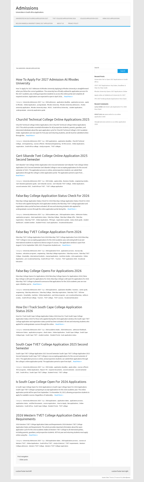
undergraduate (21, 110)
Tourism (58, 259)
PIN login (52, 220)
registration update (62, 220)
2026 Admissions (66, 329)
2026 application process (70, 440)
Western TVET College (36, 446)
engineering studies (81, 181)
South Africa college (31, 146)
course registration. (49, 403)
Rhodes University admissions (70, 105)
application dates (63, 400)
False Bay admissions (32, 292)
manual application (52, 256)
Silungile (97, 122)
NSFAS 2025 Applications (111, 18)
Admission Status (81, 214)
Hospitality (25, 256)
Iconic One (105, 477)
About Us (60, 23)
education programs (29, 253)
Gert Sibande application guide (26, 183)
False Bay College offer (67, 217)
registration (20, 146)
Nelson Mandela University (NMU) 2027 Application (34, 23)
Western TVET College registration (56, 446)
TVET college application (54, 186)
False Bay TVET (30, 220)
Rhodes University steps (39, 107)
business (19, 253)
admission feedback (79, 329)
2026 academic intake (53, 329)
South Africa (24, 372)
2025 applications (51, 141)
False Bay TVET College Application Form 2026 (48, 232)
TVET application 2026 (69, 259)
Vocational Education (66, 222)
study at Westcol (58, 443)
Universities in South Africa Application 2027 (32, 18)
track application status (68, 335)
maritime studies (64, 256)
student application (75, 107)
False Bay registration (59, 292)
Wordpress (126, 477)
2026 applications (51, 289)
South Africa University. (60, 107)
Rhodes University (53, 105)
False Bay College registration (56, 253)
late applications (72, 403)
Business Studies (68, 181)
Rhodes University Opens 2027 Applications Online (110, 91)
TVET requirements (71, 443)
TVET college (48, 298)
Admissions (27, 8)
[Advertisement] (72, 45)
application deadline (63, 102)
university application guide (36, 110)
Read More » (68, 96)
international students (37, 256)
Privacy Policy (73, 23)
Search (96, 67)
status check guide (76, 220)
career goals (83, 289)
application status (22, 403)
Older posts (23, 460)
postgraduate (41, 105)
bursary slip (79, 250)
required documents (55, 370)
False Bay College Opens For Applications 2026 (49, 270)
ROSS (50, 107)
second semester (68, 370)
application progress (23, 217)
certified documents (35, 403)
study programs (44, 146)
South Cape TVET (31, 335)
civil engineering (27, 143)
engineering (41, 253)
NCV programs (21, 370)
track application (52, 222)
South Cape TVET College (38, 372)
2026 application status (67, 214)
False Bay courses (72, 253)
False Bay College (53, 217)
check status (48, 332)
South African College (29, 298)
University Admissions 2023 (32, 102)
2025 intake (49, 181)
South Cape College (72, 332)
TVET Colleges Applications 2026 (64, 18)
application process (77, 102)
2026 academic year (52, 214)
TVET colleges (56, 146)
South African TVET (38, 186)
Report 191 (44, 370)
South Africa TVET (46, 443)
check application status (39, 217)
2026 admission (51, 102)
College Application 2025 (89, 18)
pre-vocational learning (32, 259)
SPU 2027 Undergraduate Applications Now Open (110, 98)
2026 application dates (53, 440)
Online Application (30, 105)
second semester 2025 (23, 186)
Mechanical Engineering (53, 143)
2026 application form (53, 250)
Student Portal (41, 222)
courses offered (39, 143)
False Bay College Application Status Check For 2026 (52, 195)
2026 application (51, 400)
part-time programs (58, 295)
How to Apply (61, 403)
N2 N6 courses (66, 143)
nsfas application (76, 256)
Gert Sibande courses (45, 183)
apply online (58, 181)
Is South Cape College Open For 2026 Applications (51, 381)
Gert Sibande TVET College (62, 183)
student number (29, 222)
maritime (35, 295)
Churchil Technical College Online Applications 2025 (52, 119)
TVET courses (58, 298)
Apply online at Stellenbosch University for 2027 (109, 95)
